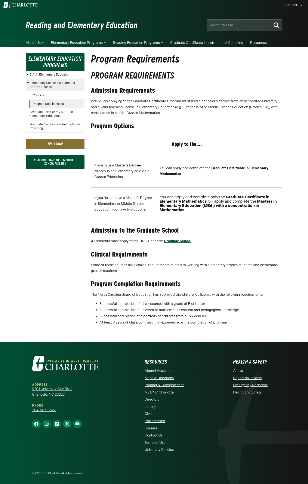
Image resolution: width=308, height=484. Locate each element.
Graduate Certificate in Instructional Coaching (206, 43)
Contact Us (154, 435)
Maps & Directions (159, 378)
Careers (151, 428)
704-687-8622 (44, 410)
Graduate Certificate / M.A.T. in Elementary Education (51, 114)
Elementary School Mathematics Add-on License (52, 85)
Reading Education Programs (136, 43)
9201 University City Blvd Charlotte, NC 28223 (52, 391)
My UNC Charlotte (159, 392)
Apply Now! (55, 144)
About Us (33, 43)
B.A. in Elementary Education (50, 74)
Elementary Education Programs (77, 43)
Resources (258, 43)
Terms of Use (155, 442)
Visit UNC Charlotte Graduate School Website (55, 162)
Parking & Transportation (164, 385)
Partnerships (155, 421)
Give (148, 414)
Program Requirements (48, 103)
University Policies (159, 450)
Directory (152, 399)
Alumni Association (160, 370)
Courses (38, 95)
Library (150, 406)
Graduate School (177, 241)
